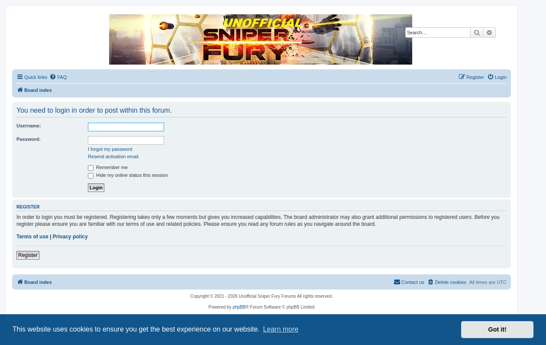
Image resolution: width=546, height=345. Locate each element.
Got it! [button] (497, 329)
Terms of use (32, 237)
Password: (28, 139)
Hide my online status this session (128, 175)
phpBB (239, 307)
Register (28, 255)
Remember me (108, 167)
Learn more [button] (280, 329)
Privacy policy (70, 237)
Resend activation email (113, 156)
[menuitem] (58, 77)
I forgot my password (110, 149)
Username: (28, 125)
